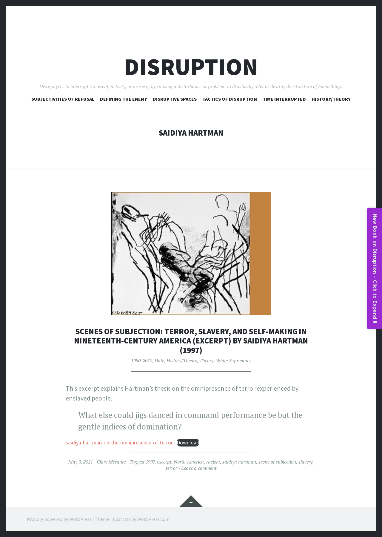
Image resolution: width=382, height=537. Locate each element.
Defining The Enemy (123, 99)
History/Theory (331, 99)
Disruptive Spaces (175, 99)
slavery (305, 461)
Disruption (191, 67)
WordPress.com (153, 519)
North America (189, 461)
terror (171, 468)
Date (159, 360)
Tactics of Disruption (229, 99)
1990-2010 (141, 360)
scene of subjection (277, 461)
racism (213, 461)
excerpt (164, 461)
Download (188, 442)
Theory (206, 360)
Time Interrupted (284, 99)
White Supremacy (233, 360)
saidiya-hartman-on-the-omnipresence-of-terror (119, 442)
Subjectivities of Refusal (62, 99)
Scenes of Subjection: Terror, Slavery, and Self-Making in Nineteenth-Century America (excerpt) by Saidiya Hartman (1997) (191, 340)
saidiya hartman (239, 461)
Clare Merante (111, 461)
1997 (150, 461)
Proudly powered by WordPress (59, 519)
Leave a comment (198, 468)
